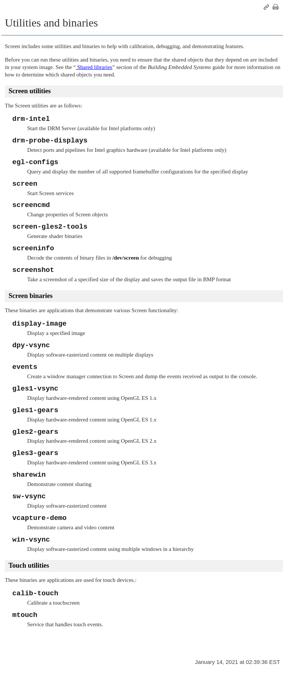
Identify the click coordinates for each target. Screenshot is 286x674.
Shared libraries (94, 67)
